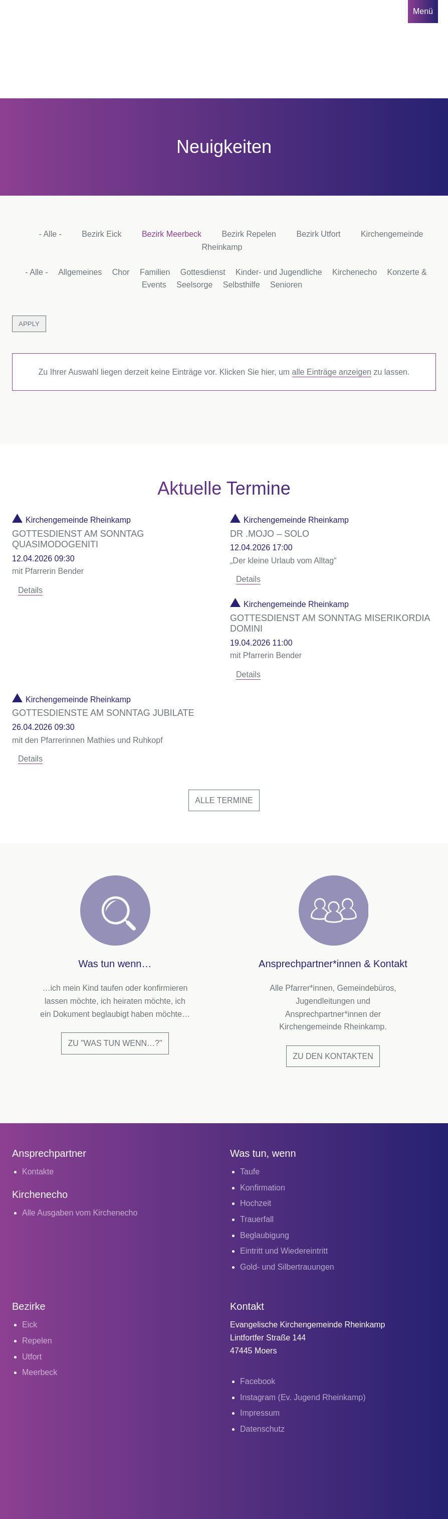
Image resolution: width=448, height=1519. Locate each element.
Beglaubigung (264, 1235)
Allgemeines (80, 272)
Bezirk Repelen (249, 234)
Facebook (257, 1381)
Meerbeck (39, 1372)
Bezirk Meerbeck (171, 234)
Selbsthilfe (241, 284)
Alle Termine (224, 800)
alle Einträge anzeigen (331, 372)
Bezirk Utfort (318, 234)
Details (30, 590)
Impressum (260, 1413)
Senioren (286, 284)
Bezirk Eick (101, 234)
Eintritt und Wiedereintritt (284, 1251)
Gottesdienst (203, 272)
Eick (29, 1324)
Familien (155, 272)
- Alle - (50, 234)
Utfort (32, 1356)
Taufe (250, 1171)
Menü (423, 11)
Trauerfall (257, 1219)
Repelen (37, 1340)
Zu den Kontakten (333, 1056)
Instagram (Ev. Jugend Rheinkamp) (302, 1397)
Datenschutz (262, 1429)
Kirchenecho (354, 272)
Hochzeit (255, 1203)
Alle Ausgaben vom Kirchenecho (79, 1212)
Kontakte (38, 1171)
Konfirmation (262, 1187)
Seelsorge (194, 284)
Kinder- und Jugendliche (279, 272)
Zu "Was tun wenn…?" (115, 1043)
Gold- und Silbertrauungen (287, 1267)
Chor (121, 272)
